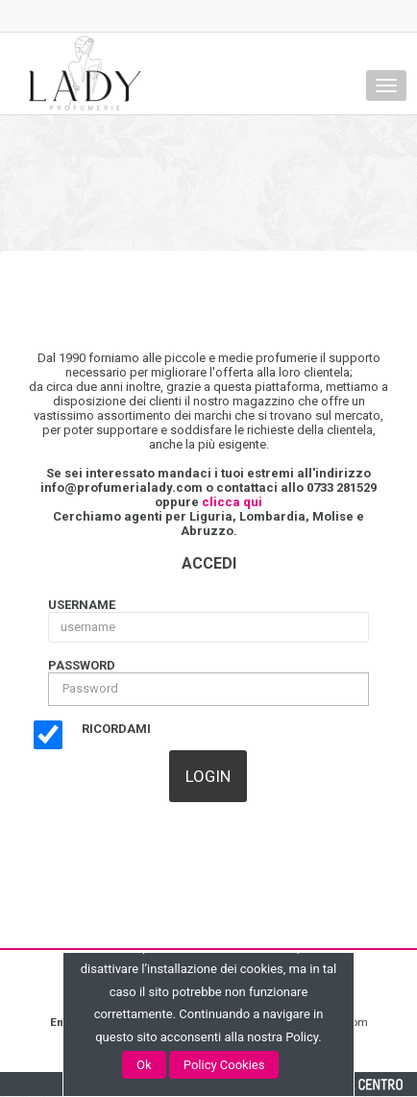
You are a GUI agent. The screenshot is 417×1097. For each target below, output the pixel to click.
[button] (208, 776)
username (81, 604)
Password (81, 665)
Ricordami (116, 728)
